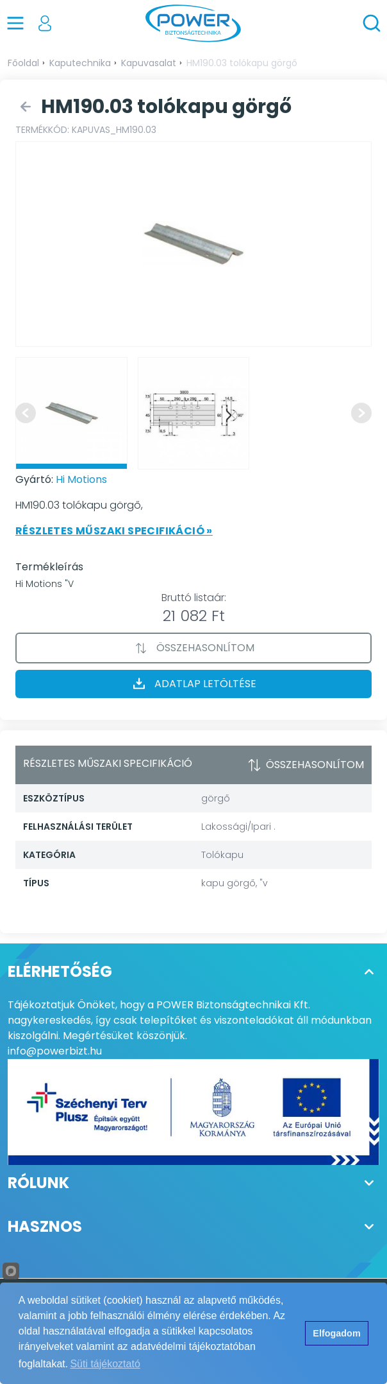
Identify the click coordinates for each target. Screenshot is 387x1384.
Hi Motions (81, 479)
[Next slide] (361, 413)
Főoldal (23, 63)
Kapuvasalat (148, 63)
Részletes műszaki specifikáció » (114, 530)
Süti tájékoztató (105, 1363)
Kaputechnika (80, 63)
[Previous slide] (25, 413)
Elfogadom (336, 1333)
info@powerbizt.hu (55, 1051)
